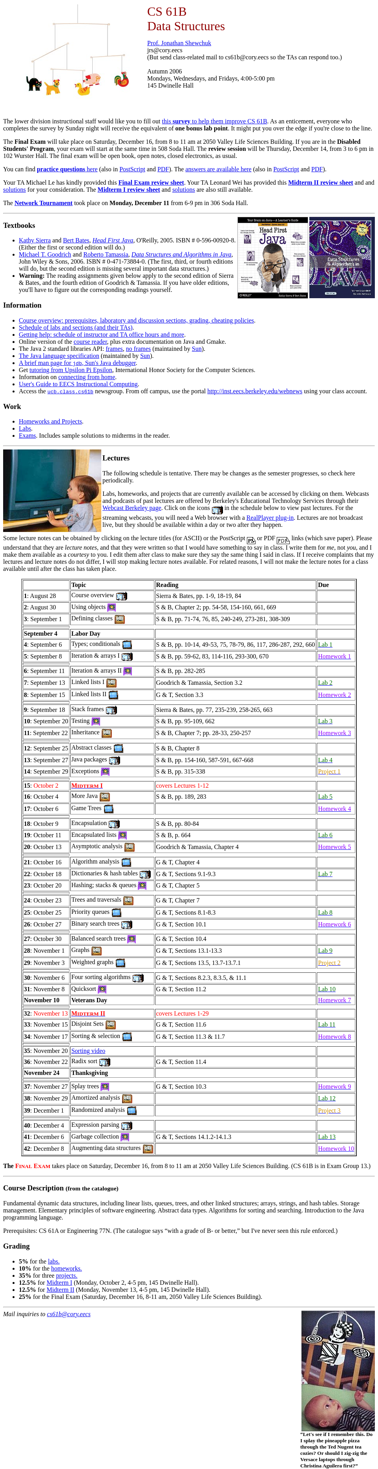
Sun (197, 348)
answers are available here (218, 169)
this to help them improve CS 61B (214, 121)
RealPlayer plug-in (270, 517)
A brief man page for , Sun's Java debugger (77, 362)
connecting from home (86, 377)
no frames (138, 348)
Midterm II (61, 1289)
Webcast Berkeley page (131, 507)
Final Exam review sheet (151, 182)
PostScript (132, 169)
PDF (163, 169)
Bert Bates (76, 240)
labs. (54, 1261)
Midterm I (59, 1282)
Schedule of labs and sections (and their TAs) (75, 327)
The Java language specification (59, 355)
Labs (25, 428)
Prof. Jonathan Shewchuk (179, 43)
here (67, 169)
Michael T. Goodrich (45, 254)
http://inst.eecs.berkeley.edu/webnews (254, 391)
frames (114, 348)
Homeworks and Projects (50, 421)
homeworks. (66, 1268)
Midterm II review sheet (320, 182)
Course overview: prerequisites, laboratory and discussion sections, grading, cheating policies (136, 320)
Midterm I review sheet (129, 189)
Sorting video (88, 1050)
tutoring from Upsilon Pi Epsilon (70, 370)
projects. (67, 1275)
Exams (27, 435)
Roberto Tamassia (105, 254)
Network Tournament (44, 203)
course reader (90, 341)
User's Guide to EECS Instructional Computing (78, 384)
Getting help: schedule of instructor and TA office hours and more (101, 334)
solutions (14, 189)
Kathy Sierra (35, 240)
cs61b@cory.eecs (69, 1314)
